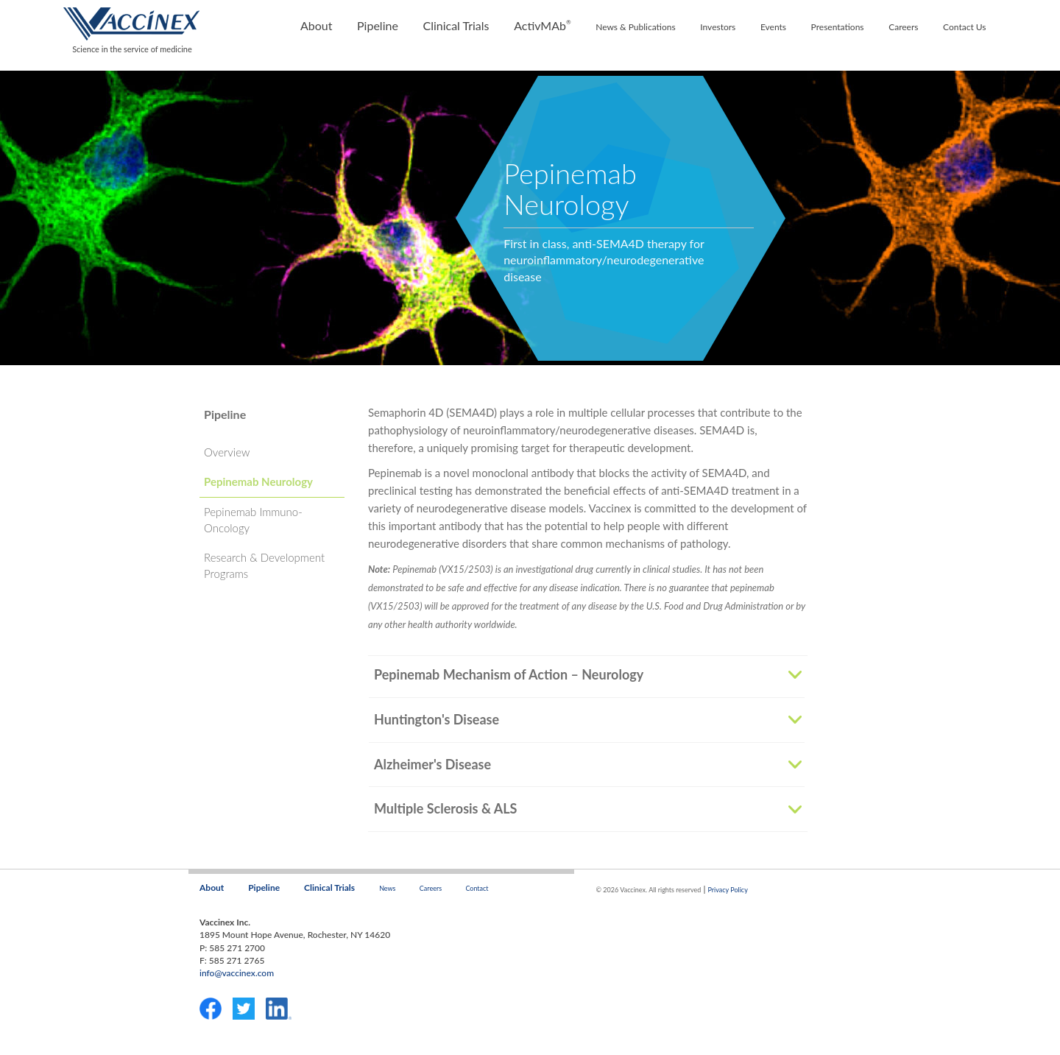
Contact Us (964, 26)
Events (773, 26)
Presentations (837, 26)
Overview (227, 452)
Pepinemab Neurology (258, 481)
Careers (903, 26)
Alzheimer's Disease (432, 765)
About (316, 25)
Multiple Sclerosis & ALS (445, 809)
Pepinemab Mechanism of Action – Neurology (508, 675)
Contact (476, 888)
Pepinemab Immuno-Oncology (253, 519)
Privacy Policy (728, 890)
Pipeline (377, 25)
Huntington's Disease (436, 720)
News (387, 888)
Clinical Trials (456, 25)
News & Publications (636, 26)
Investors (717, 26)
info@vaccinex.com (236, 972)
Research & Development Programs (264, 565)
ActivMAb (542, 25)
